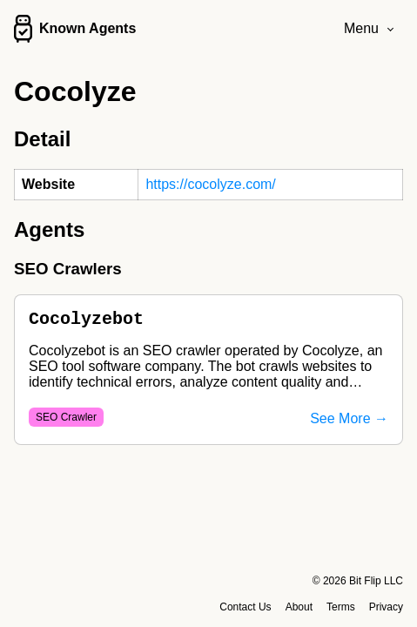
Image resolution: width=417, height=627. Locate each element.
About (299, 607)
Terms (340, 607)
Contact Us (245, 607)
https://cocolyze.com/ (210, 184)
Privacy (386, 607)
